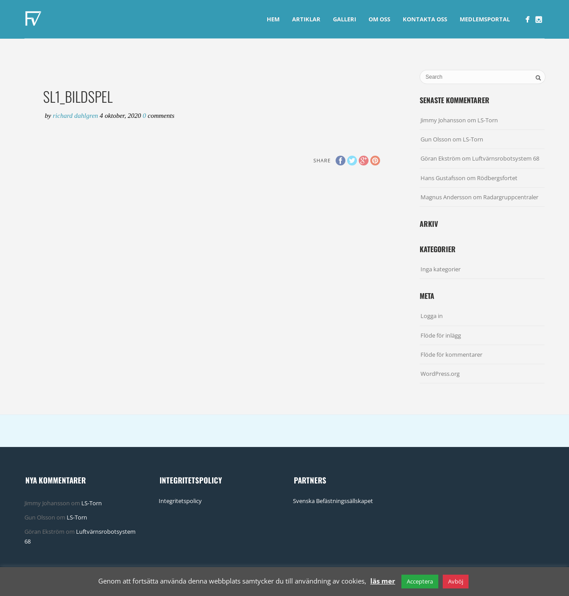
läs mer (382, 580)
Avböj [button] (455, 581)
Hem (273, 19)
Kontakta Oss (425, 19)
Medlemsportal (485, 19)
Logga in (432, 316)
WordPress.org (440, 374)
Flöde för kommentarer (451, 354)
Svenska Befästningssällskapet (333, 501)
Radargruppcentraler (510, 197)
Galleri (344, 19)
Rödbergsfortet (497, 178)
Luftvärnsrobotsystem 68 (505, 158)
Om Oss (379, 19)
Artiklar (306, 19)
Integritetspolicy (180, 501)
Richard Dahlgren (76, 115)
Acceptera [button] (420, 581)
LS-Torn (487, 120)
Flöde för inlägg (441, 335)
